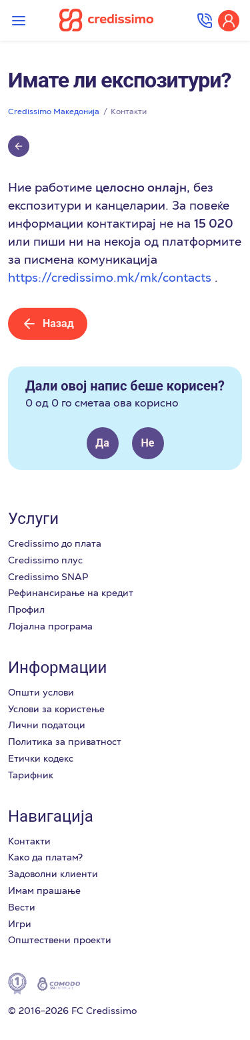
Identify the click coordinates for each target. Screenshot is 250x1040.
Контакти (129, 111)
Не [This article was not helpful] (148, 443)
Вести (21, 907)
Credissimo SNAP (48, 577)
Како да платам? (45, 857)
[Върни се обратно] (18, 146)
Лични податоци (46, 725)
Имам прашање (44, 890)
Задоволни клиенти (53, 874)
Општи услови (41, 692)
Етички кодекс (40, 758)
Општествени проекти (59, 940)
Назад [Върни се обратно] (47, 324)
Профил (26, 609)
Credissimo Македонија (53, 111)
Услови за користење (56, 709)
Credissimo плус (45, 560)
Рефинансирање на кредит (70, 593)
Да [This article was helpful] (102, 443)
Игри (19, 924)
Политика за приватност (64, 742)
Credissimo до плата (54, 543)
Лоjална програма (50, 626)
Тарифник (30, 775)
